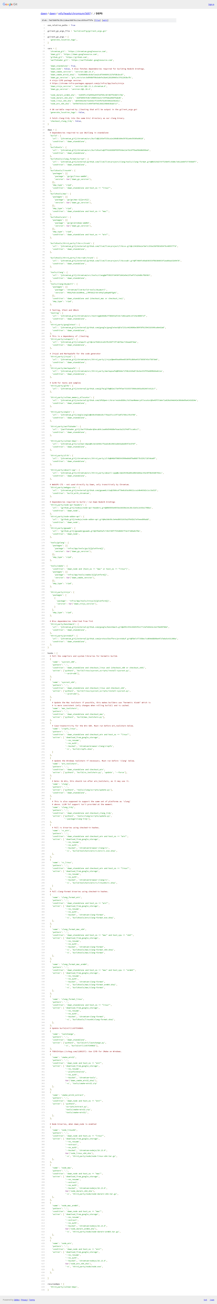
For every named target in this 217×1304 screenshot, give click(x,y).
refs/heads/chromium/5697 (74, 13)
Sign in (211, 4)
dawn (44, 13)
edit (105, 20)
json (212, 1299)
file (97, 20)
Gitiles (16, 1299)
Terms (32, 1299)
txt (205, 1299)
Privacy (24, 1299)
